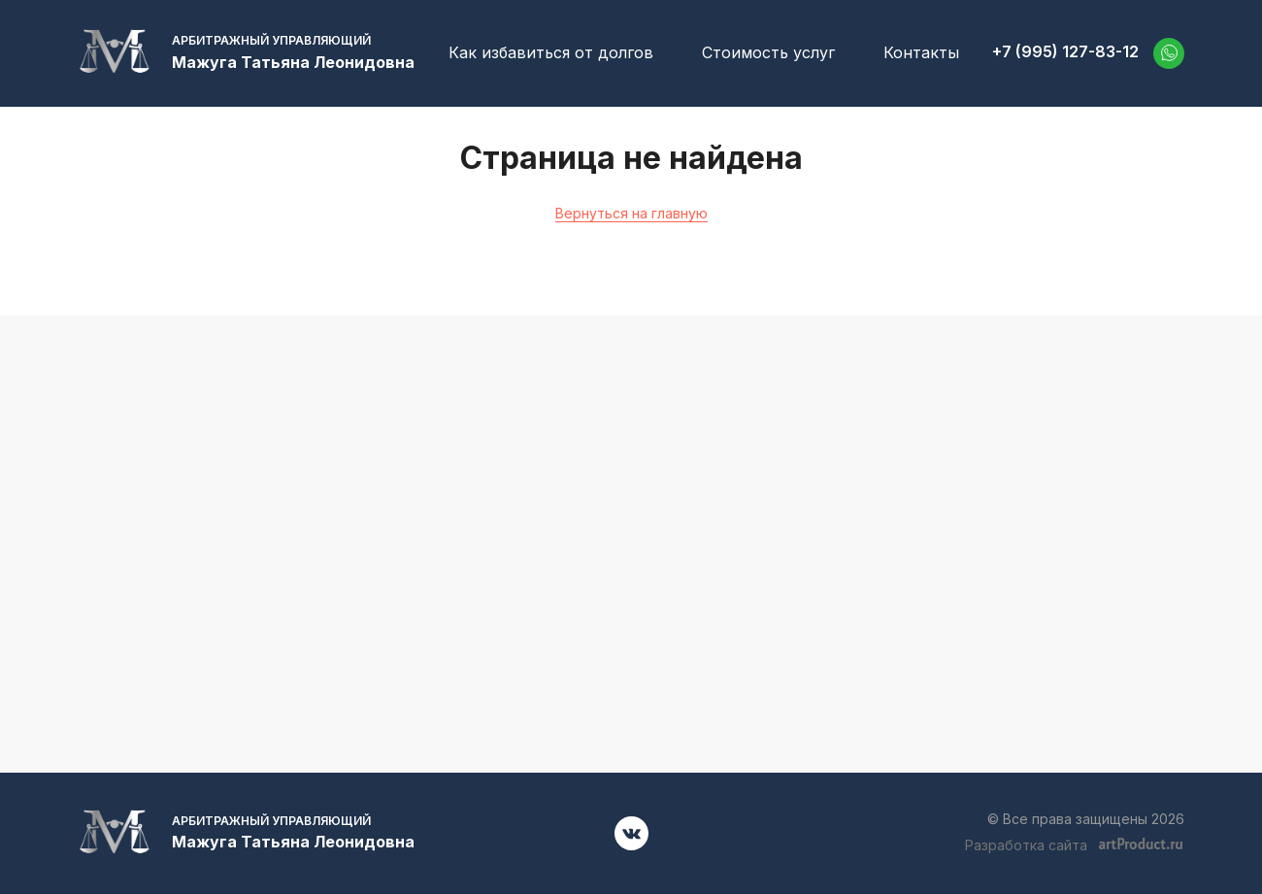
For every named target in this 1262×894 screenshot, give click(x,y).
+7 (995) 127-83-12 (1065, 52)
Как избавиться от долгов (550, 52)
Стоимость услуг (768, 52)
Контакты (921, 52)
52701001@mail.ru (1010, 544)
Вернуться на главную (631, 213)
